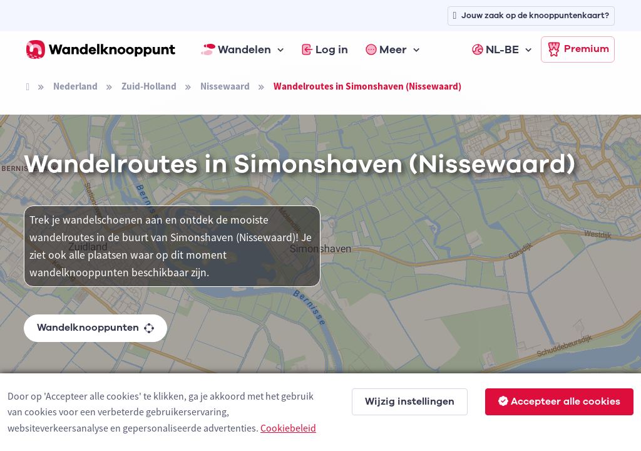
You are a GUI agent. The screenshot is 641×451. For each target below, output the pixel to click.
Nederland (75, 86)
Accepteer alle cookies (559, 401)
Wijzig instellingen (409, 401)
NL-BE (495, 49)
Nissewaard (225, 86)
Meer (386, 49)
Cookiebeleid (288, 428)
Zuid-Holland (149, 86)
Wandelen (236, 49)
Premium (577, 49)
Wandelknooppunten (95, 327)
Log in (325, 49)
